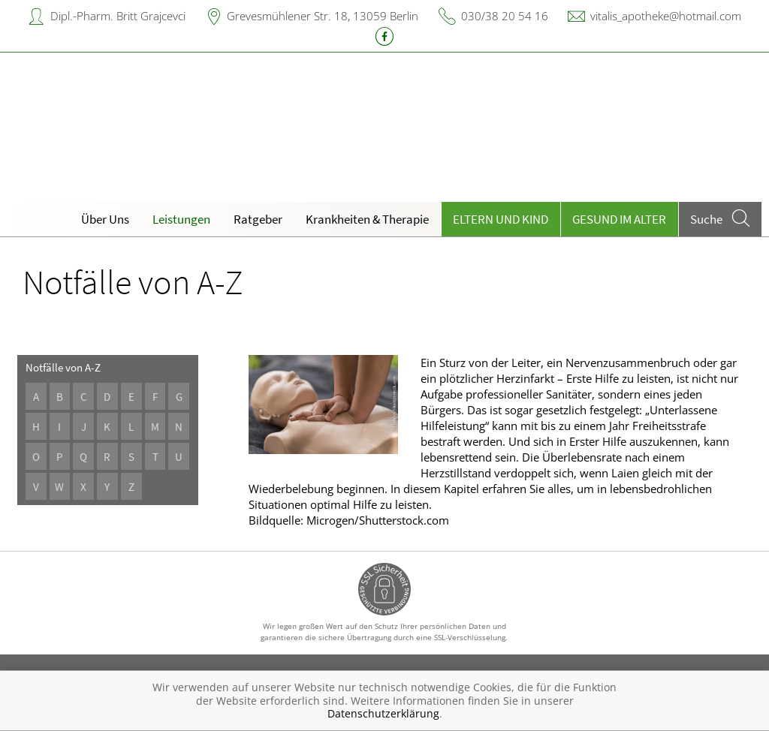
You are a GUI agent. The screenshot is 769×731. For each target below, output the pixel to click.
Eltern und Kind (500, 219)
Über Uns (105, 219)
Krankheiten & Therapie (367, 219)
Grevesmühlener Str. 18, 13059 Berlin (322, 15)
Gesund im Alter (619, 219)
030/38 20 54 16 (504, 15)
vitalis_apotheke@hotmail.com (665, 15)
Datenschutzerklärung (383, 713)
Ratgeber (258, 219)
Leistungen (181, 219)
